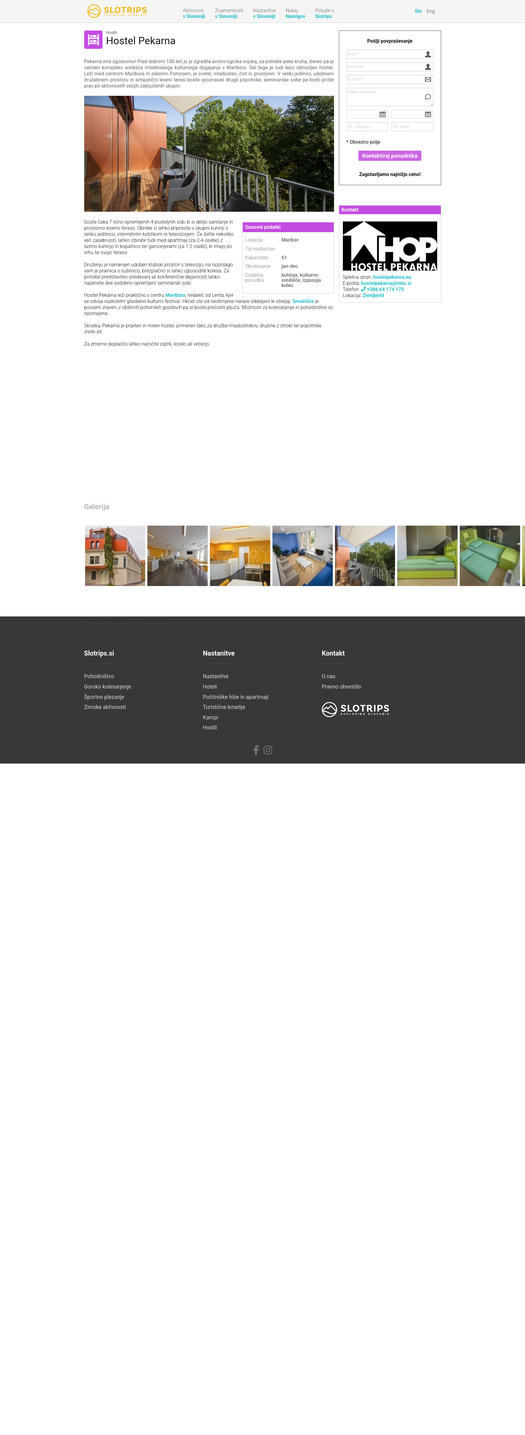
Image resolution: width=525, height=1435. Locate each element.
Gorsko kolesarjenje (107, 687)
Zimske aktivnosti (105, 707)
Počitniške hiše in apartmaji (236, 697)
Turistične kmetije (224, 707)
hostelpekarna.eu (391, 277)
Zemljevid (373, 295)
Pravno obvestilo (341, 687)
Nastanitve (215, 676)
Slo (418, 11)
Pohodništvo (99, 676)
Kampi (210, 717)
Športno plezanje (104, 697)
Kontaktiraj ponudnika (389, 156)
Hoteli (210, 687)
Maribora (175, 295)
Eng (431, 11)
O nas (329, 676)
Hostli (111, 33)
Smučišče (303, 301)
